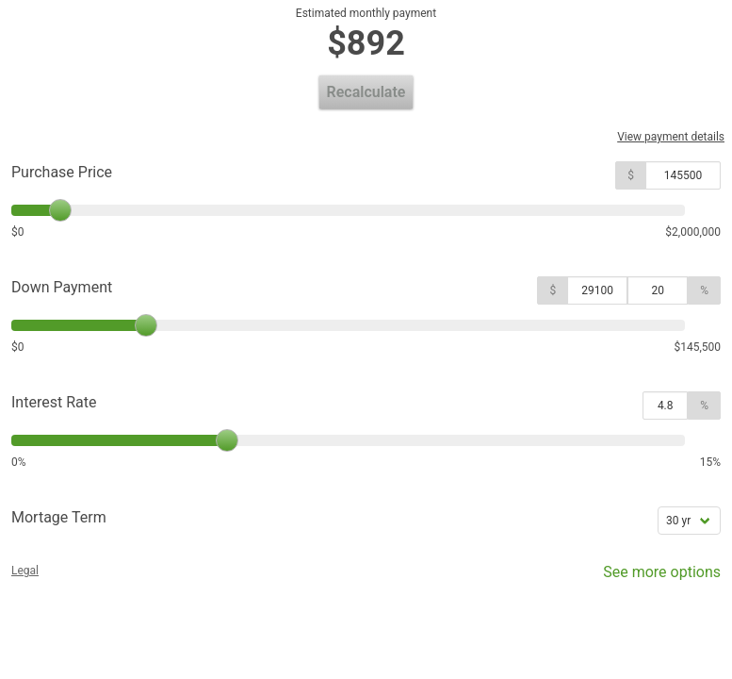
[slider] (60, 210)
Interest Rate (53, 402)
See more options (649, 576)
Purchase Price (61, 172)
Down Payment (61, 287)
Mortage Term (58, 517)
